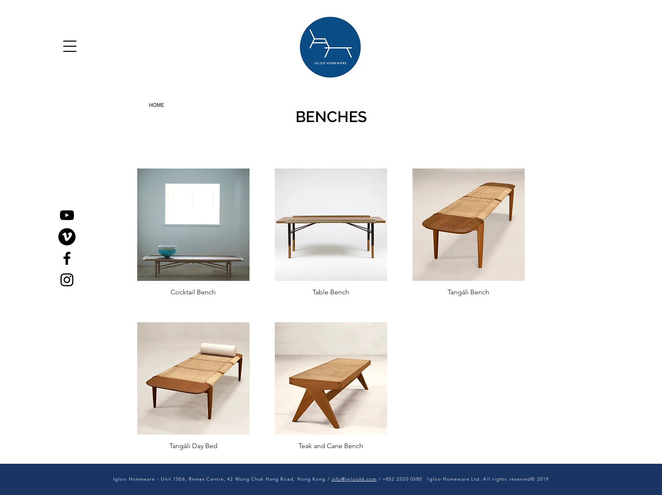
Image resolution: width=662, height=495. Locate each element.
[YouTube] (67, 215)
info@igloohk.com (354, 479)
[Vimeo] (67, 236)
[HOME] (157, 105)
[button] (69, 46)
